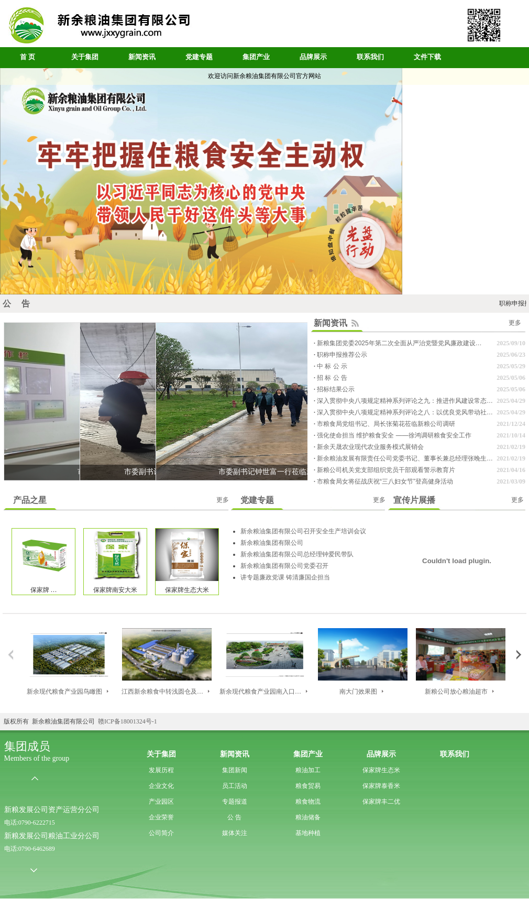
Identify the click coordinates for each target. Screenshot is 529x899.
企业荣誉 (161, 817)
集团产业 (256, 57)
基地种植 (308, 833)
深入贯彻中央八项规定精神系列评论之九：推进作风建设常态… (405, 400)
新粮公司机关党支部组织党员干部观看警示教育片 (386, 470)
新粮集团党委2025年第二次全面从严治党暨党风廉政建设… (399, 343)
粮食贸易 (308, 786)
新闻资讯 (142, 57)
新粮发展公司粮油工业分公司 (56, 844)
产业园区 (161, 801)
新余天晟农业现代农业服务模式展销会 (370, 447)
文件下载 (427, 57)
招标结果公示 (336, 389)
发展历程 (161, 770)
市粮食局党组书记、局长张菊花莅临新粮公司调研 (386, 423)
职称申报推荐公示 (342, 354)
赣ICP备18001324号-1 (127, 721)
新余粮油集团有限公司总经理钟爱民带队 (297, 554)
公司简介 (161, 833)
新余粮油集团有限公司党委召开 (284, 565)
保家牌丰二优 (381, 801)
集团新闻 (234, 770)
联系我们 (370, 57)
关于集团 (84, 57)
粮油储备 (308, 817)
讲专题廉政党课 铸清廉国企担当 (285, 577)
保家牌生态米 (381, 770)
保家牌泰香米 (381, 786)
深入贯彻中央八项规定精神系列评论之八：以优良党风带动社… (405, 412)
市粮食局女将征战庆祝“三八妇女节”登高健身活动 (385, 481)
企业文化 (161, 786)
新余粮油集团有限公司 (271, 542)
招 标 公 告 (332, 377)
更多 (515, 322)
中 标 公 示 (332, 366)
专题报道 (234, 801)
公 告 (18, 303)
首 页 (27, 57)
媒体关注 (234, 833)
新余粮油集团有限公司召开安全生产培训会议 (303, 531)
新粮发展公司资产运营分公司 (56, 817)
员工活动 (234, 786)
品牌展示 (313, 57)
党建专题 (199, 57)
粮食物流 (308, 801)
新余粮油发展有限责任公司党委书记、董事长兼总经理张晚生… (405, 458)
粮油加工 (308, 770)
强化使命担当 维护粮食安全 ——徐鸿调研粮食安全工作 (394, 435)
